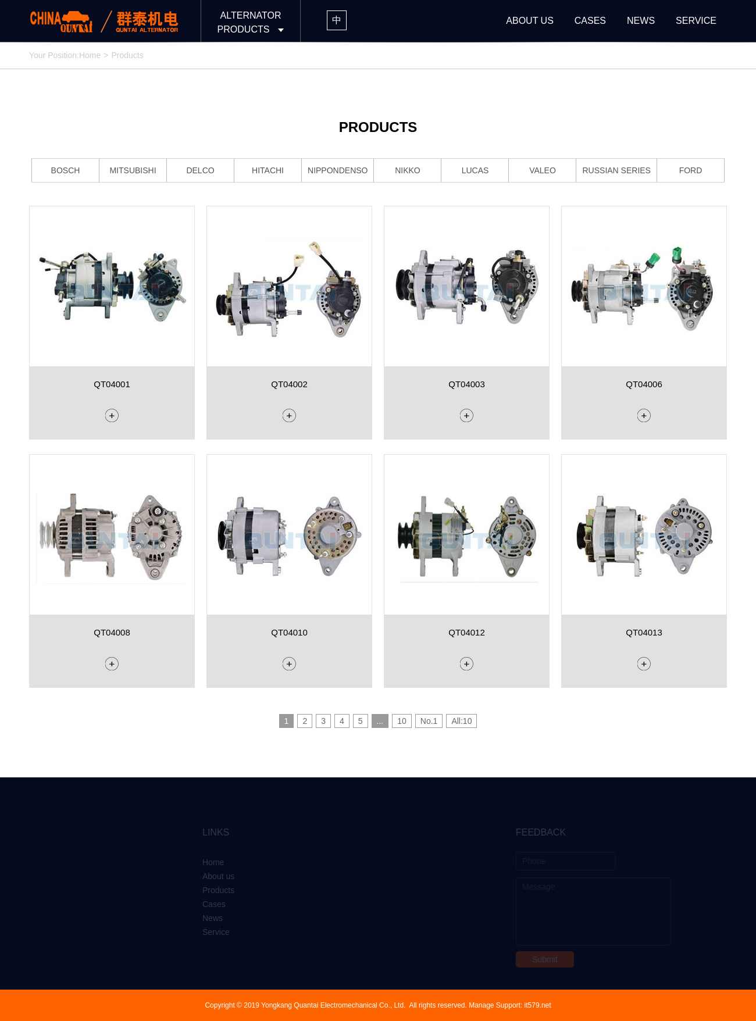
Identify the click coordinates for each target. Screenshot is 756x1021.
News (200, 918)
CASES (590, 21)
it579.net (538, 1005)
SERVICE (696, 21)
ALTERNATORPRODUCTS (249, 22)
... (380, 721)
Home (90, 55)
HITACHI (268, 170)
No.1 (429, 721)
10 (401, 721)
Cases (201, 904)
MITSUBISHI (132, 170)
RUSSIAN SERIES (616, 170)
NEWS (641, 21)
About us (206, 876)
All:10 (461, 721)
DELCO (200, 170)
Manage (481, 1005)
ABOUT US (530, 21)
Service (203, 932)
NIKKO (407, 170)
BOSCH (65, 170)
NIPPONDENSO (338, 170)
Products (206, 890)
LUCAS (475, 170)
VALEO (542, 170)
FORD (690, 170)
